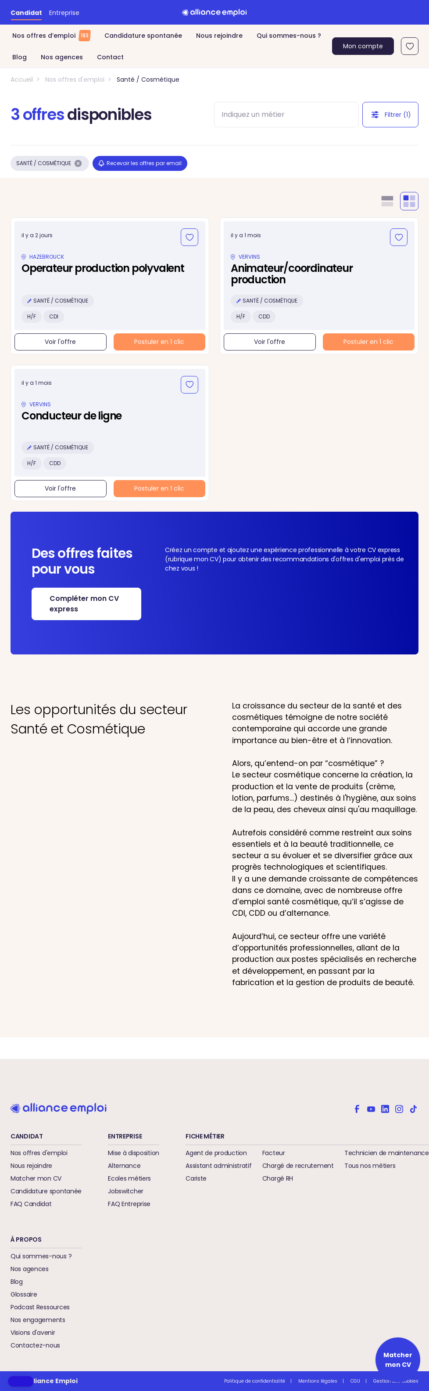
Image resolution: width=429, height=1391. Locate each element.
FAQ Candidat (31, 1204)
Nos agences (62, 57)
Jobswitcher (125, 1191)
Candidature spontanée (143, 35)
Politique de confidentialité (254, 1381)
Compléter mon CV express (84, 603)
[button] (21, 1381)
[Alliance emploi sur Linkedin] (385, 1108)
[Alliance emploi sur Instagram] (399, 1108)
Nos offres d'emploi (74, 79)
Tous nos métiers (370, 1165)
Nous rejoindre (219, 35)
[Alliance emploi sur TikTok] (413, 1108)
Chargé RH (277, 1178)
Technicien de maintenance (386, 1153)
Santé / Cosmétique (148, 79)
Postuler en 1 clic (159, 341)
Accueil (22, 79)
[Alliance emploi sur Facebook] (357, 1108)
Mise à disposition (133, 1153)
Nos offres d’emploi (51, 35)
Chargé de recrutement (298, 1165)
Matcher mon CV (36, 1178)
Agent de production (216, 1153)
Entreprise (64, 12)
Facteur (273, 1153)
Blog (19, 57)
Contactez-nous (35, 1345)
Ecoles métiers (129, 1178)
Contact (110, 57)
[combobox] (278, 114)
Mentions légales (317, 1381)
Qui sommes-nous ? (289, 35)
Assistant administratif (219, 1165)
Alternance (124, 1165)
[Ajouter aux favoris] (189, 237)
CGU (355, 1381)
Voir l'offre (60, 341)
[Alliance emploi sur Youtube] (371, 1108)
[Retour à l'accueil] (214, 12)
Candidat (26, 12)
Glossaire (24, 1294)
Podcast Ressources (40, 1307)
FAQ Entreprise (129, 1204)
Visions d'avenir (33, 1332)
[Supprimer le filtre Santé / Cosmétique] (78, 163)
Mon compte (363, 46)
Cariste (196, 1178)
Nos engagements (38, 1319)
